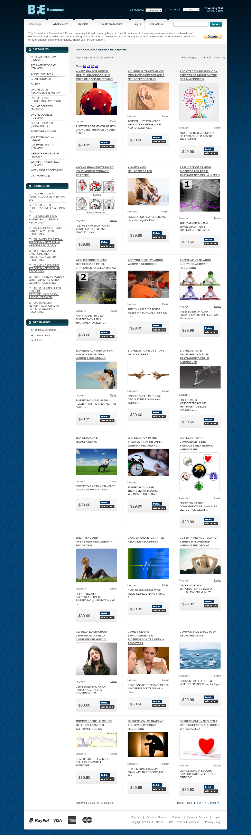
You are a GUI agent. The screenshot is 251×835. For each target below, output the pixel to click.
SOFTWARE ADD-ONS (44, 131)
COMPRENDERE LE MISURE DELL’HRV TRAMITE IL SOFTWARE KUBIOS (94, 725)
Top (78, 49)
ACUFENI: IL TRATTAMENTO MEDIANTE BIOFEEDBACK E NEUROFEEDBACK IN (146, 75)
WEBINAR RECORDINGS (112, 49)
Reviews (176, 817)
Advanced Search (156, 817)
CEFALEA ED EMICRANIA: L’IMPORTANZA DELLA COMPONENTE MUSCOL (92, 635)
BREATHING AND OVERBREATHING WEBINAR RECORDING (94, 541)
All (96, 66)
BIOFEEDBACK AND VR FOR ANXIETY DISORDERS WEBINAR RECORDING (94, 354)
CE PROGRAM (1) (41, 175)
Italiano (165, 116)
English (113, 121)
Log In (137, 24)
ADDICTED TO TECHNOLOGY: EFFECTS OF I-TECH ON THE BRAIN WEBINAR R (199, 75)
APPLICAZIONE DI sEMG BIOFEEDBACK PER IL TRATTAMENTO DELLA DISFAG (200, 171)
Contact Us (156, 24)
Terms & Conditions (45, 329)
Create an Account (111, 24)
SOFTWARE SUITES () (42, 138)
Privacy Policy (42, 335)
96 (92, 66)
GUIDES (35, 84)
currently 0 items (214, 9)
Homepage (35, 24)
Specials (83, 24)
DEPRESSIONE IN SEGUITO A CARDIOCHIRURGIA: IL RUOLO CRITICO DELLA (200, 725)
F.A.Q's (39, 340)
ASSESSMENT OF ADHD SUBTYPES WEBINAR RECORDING (195, 264)
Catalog (89, 49)
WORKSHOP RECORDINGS (47, 170)
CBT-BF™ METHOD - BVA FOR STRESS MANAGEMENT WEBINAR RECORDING (199, 541)
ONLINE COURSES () (42, 108)
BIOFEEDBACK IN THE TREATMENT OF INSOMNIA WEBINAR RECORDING (145, 441)
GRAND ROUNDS (41, 79)
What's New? (60, 24)
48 (88, 66)
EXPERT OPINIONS (42, 73)
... (212, 57)
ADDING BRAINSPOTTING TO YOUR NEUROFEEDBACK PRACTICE (95, 171)
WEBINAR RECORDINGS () (45, 155)
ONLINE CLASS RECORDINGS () (46, 91)
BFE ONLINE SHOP (161, 822)
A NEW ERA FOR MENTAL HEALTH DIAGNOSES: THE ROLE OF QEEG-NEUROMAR (94, 75)
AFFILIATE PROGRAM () (43, 58)
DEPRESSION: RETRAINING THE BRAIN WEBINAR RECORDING (146, 725)
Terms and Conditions (187, 822)
